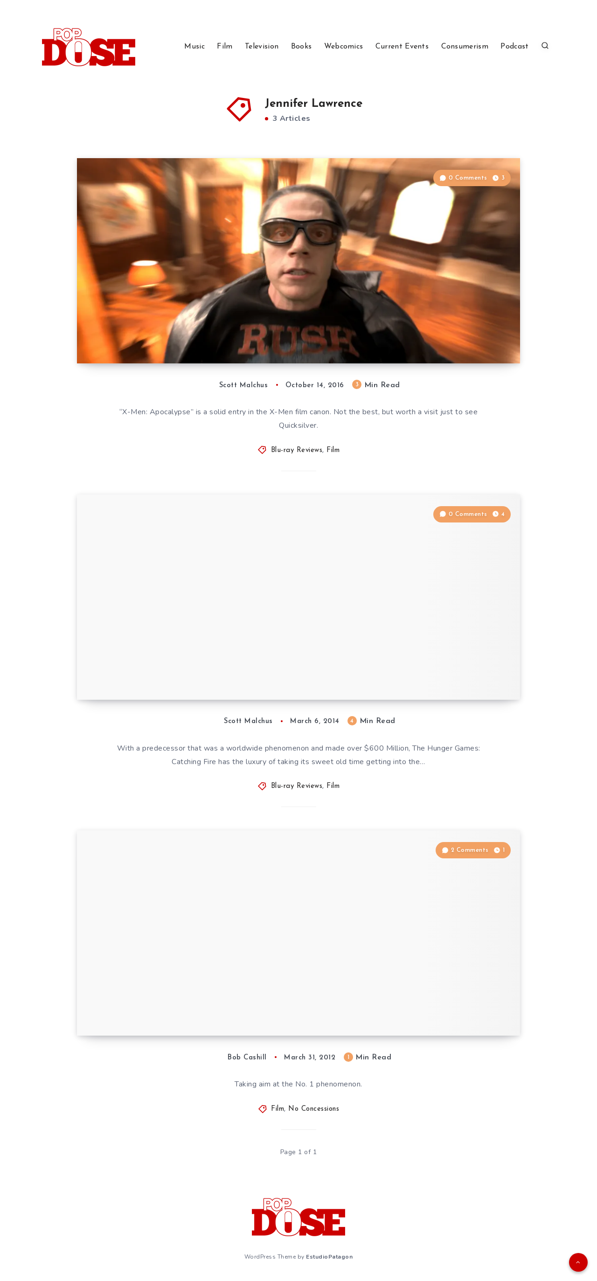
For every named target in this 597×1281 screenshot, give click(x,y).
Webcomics (343, 46)
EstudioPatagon (329, 1256)
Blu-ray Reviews (297, 450)
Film (224, 46)
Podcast (514, 46)
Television (261, 46)
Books (301, 46)
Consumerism (464, 46)
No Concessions (313, 1109)
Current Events (402, 46)
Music (194, 46)
